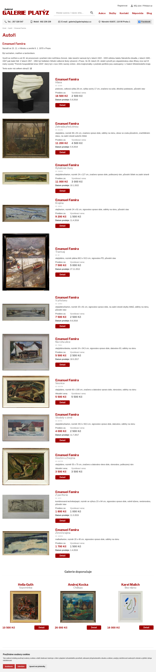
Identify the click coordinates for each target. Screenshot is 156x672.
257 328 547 (17, 22)
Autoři (10, 28)
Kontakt (124, 13)
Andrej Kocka (78, 586)
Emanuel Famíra (20, 28)
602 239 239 (45, 22)
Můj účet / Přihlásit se (141, 6)
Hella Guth (25, 586)
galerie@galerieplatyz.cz (80, 22)
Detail (62, 105)
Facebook (144, 22)
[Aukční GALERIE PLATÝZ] (25, 14)
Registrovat (122, 6)
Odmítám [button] (21, 666)
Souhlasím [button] (9, 666)
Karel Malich (130, 586)
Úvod (4, 28)
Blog (149, 13)
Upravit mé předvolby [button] (37, 666)
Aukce (102, 13)
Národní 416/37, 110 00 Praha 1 (116, 22)
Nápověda (137, 13)
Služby (112, 13)
